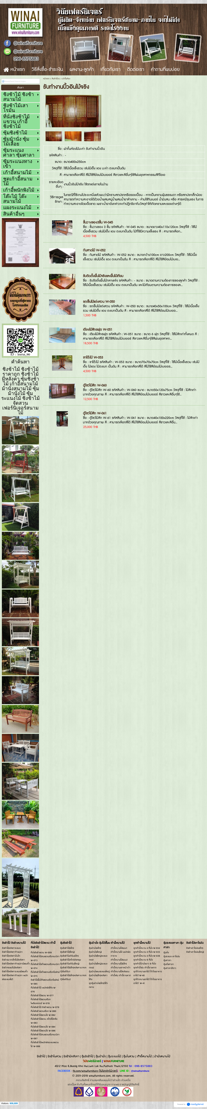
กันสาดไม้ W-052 (94, 250)
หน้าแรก (46, 78)
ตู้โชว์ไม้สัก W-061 (94, 413)
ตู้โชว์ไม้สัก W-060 (94, 385)
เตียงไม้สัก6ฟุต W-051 (97, 329)
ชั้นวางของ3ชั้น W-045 (98, 222)
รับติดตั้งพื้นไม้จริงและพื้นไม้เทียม (103, 276)
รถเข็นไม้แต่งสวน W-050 (99, 301)
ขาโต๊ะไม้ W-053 (93, 357)
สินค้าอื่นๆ (56, 78)
